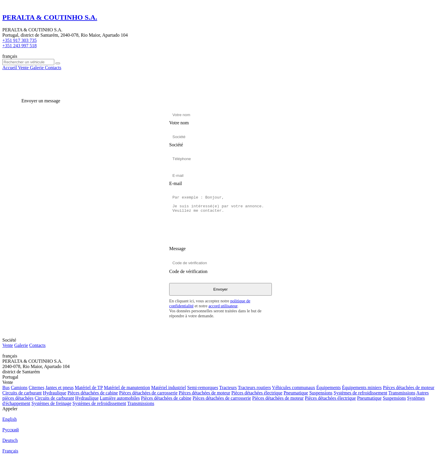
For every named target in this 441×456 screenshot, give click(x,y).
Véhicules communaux (293, 387)
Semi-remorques (202, 387)
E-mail (175, 183)
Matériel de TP (89, 387)
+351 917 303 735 (19, 40)
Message (177, 248)
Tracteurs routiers (254, 387)
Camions (19, 387)
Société (176, 144)
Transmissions (402, 392)
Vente (7, 345)
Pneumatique (296, 392)
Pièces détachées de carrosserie (148, 392)
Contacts (37, 345)
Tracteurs (228, 387)
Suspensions (321, 392)
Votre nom (179, 122)
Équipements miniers (362, 387)
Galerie (21, 345)
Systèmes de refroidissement (360, 392)
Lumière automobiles (120, 398)
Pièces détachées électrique (256, 392)
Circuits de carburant (22, 392)
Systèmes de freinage (51, 403)
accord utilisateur (223, 306)
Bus (6, 387)
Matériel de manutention (127, 387)
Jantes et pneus (59, 387)
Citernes (36, 387)
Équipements (328, 387)
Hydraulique (54, 392)
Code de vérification (188, 271)
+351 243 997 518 (19, 45)
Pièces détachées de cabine (92, 392)
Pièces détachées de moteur (408, 387)
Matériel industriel (168, 387)
